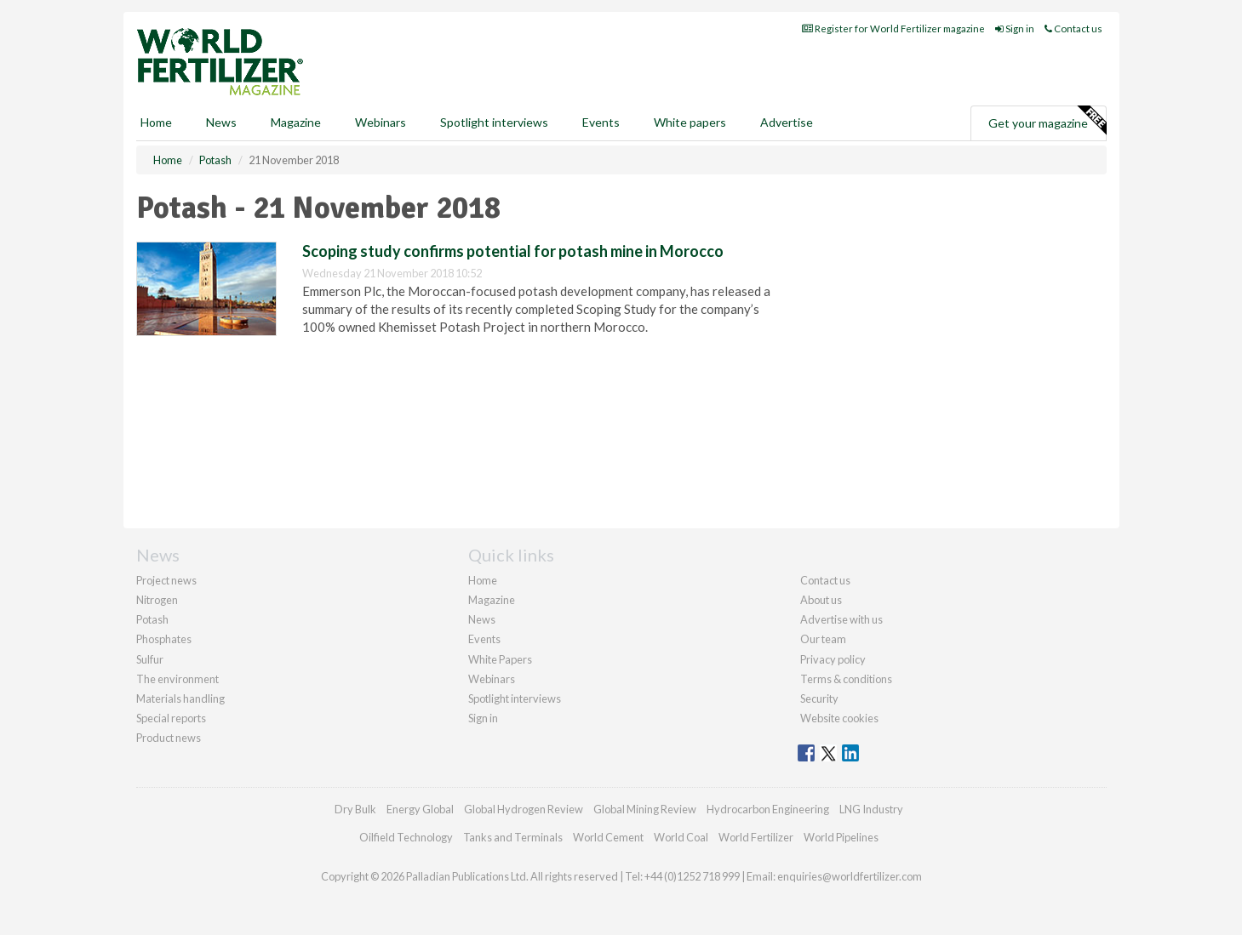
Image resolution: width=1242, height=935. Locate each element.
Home (156, 122)
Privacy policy (833, 659)
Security (819, 698)
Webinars (380, 122)
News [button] (221, 122)
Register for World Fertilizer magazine (893, 28)
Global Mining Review (644, 809)
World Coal (681, 837)
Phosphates (164, 639)
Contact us (1073, 28)
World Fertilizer (755, 837)
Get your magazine (1047, 120)
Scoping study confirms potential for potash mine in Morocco (513, 251)
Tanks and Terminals (513, 837)
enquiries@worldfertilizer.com (849, 876)
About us (821, 600)
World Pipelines (841, 837)
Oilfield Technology (406, 837)
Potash (152, 619)
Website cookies (839, 718)
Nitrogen (157, 600)
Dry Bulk (355, 809)
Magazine (296, 122)
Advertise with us (841, 619)
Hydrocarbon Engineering (768, 809)
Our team (823, 639)
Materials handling (180, 698)
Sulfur (149, 659)
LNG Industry (871, 809)
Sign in (1014, 28)
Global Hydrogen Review (523, 809)
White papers (690, 122)
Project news (166, 580)
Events (601, 122)
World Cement (608, 837)
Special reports (171, 718)
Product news (168, 737)
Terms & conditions (846, 679)
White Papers (500, 659)
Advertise (786, 122)
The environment (177, 679)
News (481, 619)
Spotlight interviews (494, 122)
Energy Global (420, 809)
